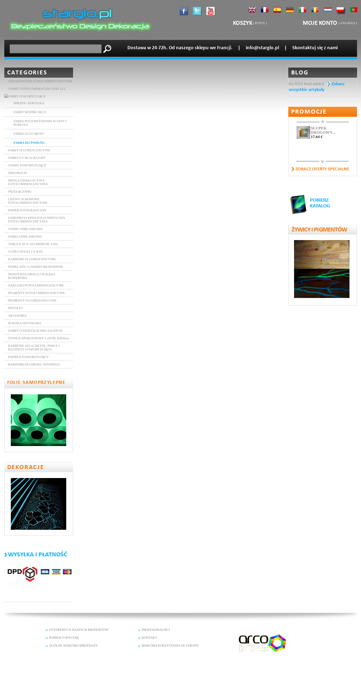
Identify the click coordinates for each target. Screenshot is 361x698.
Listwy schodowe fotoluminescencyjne (28, 201)
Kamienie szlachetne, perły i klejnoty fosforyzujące (34, 347)
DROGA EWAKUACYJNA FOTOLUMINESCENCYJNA (28, 182)
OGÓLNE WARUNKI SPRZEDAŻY (73, 645)
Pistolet (15, 308)
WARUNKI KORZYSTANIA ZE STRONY (170, 645)
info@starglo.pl (262, 48)
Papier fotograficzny (27, 210)
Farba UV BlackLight (27, 158)
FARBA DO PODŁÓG (29, 142)
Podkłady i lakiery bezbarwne (35, 266)
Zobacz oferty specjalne (322, 169)
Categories (27, 72)
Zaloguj (347, 23)
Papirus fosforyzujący (28, 357)
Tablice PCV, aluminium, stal (33, 244)
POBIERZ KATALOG (320, 203)
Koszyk (242, 23)
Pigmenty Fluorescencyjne (32, 300)
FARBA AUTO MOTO (29, 134)
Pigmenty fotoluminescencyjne (36, 293)
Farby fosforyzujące (27, 96)
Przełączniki (20, 191)
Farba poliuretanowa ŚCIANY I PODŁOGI (40, 123)
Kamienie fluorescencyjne (32, 259)
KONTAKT (149, 637)
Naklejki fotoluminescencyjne (36, 285)
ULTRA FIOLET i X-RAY (25, 251)
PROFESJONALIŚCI (156, 630)
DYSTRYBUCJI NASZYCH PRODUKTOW (79, 630)
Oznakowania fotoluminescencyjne (40, 81)
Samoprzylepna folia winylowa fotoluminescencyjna (36, 219)
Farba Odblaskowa (25, 236)
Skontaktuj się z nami (315, 48)
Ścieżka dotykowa (24, 323)
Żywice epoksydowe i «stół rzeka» (38, 338)
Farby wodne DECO (30, 112)
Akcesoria (17, 315)
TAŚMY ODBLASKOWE (25, 229)
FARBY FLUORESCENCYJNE (29, 150)
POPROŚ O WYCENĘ (64, 637)
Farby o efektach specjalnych (35, 330)
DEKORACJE (17, 173)
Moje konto (321, 23)
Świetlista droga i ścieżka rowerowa (31, 276)
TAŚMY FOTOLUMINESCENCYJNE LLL (37, 89)
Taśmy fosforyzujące (27, 165)
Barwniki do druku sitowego (34, 364)
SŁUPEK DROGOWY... (323, 130)
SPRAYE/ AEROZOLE (29, 103)
